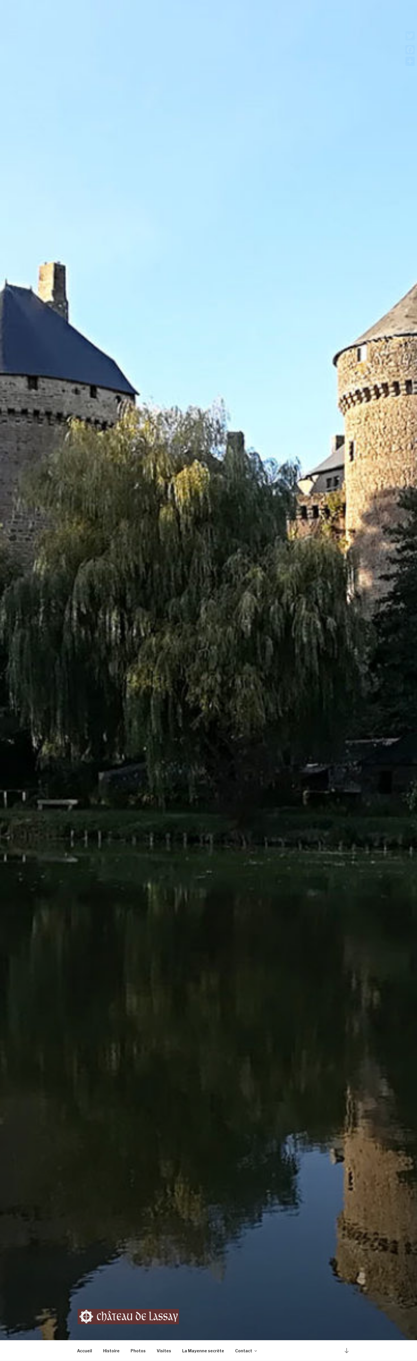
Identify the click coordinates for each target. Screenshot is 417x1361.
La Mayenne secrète (203, 1350)
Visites (164, 1350)
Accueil (84, 1350)
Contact (246, 1350)
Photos (138, 1350)
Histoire (111, 1350)
